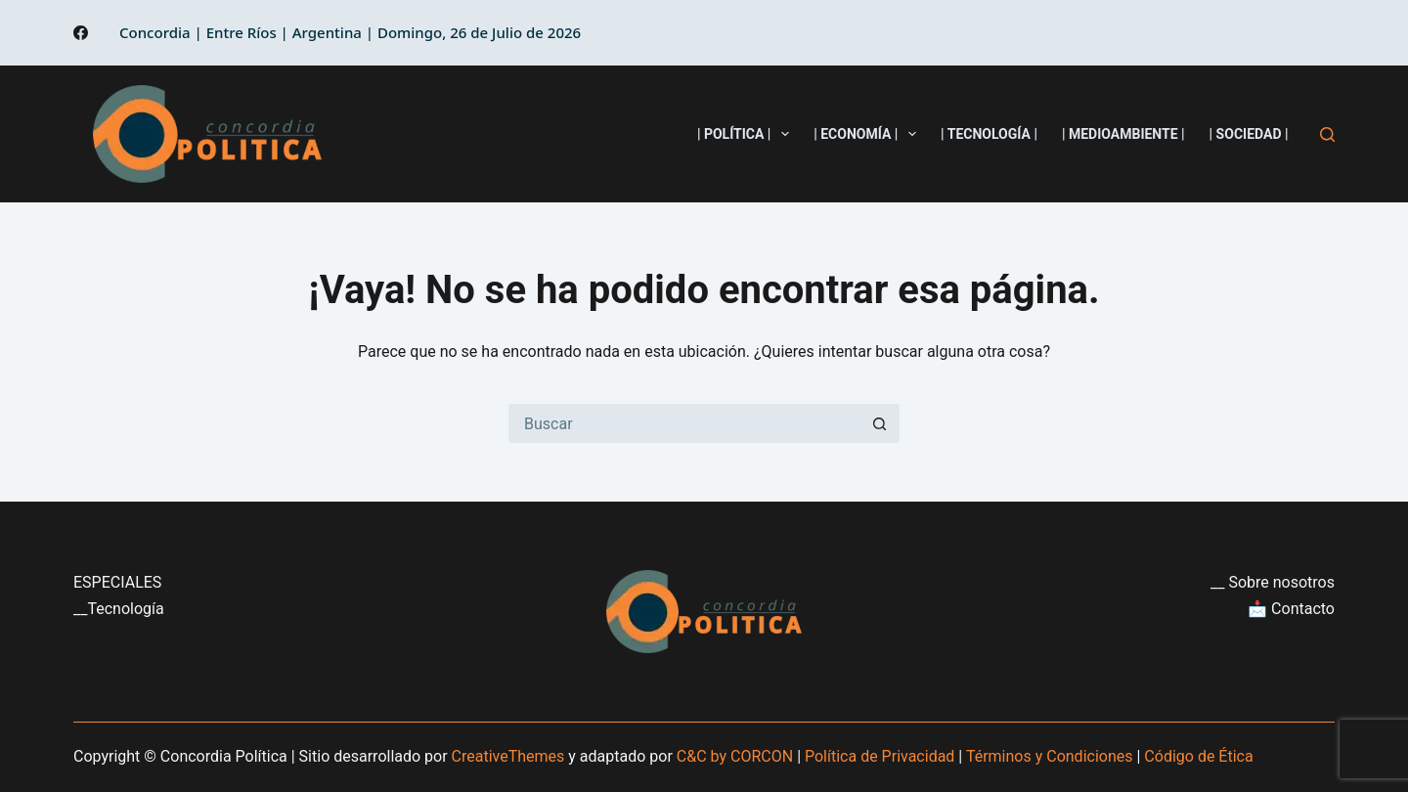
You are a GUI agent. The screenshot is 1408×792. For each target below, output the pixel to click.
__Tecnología (118, 608)
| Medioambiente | (1123, 134)
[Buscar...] (684, 423)
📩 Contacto (1291, 608)
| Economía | (869, 134)
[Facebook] (80, 32)
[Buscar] (1327, 134)
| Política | (747, 134)
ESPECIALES (117, 582)
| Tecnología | (989, 134)
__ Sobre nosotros (1272, 582)
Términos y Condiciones (1049, 756)
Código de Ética (1198, 756)
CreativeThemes (508, 756)
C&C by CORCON (735, 756)
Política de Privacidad (879, 756)
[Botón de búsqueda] (880, 423)
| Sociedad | (1249, 134)
